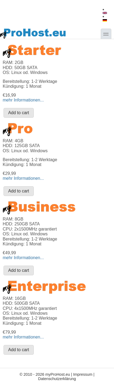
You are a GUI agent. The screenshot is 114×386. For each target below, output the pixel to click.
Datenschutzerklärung (57, 379)
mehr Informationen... (23, 100)
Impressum (82, 374)
